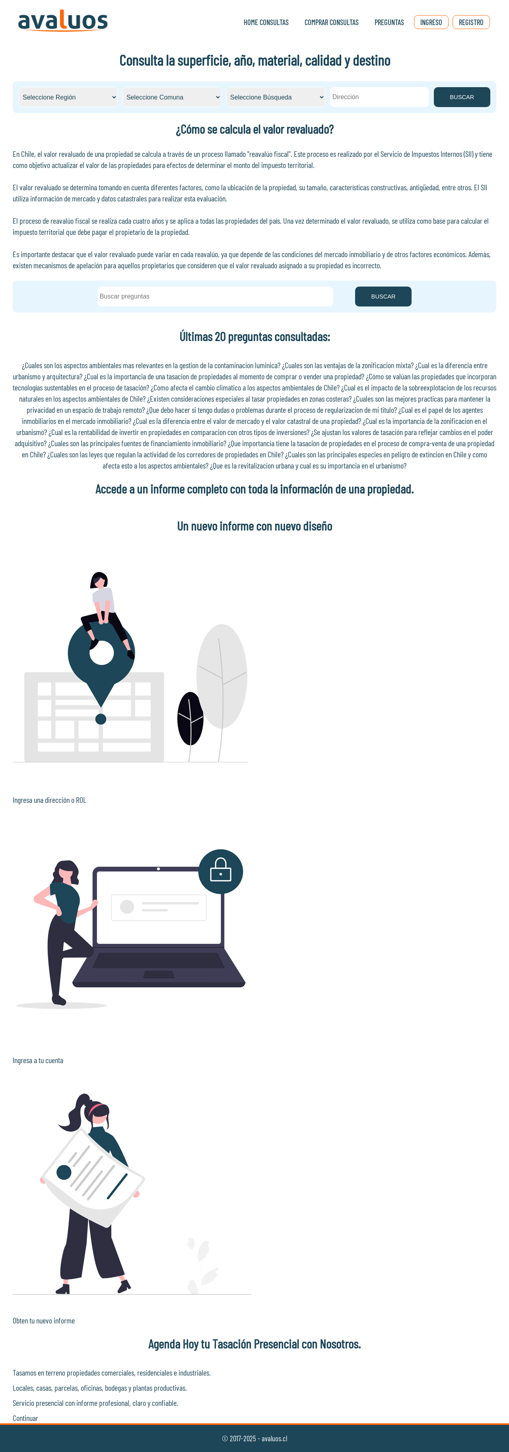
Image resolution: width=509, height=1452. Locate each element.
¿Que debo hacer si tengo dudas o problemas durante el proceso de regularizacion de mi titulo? (271, 409)
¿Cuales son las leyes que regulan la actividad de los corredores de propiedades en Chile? (165, 454)
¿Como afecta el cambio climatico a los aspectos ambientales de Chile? (245, 387)
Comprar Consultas (332, 22)
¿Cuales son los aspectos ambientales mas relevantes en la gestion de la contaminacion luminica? (151, 365)
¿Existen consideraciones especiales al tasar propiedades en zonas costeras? (249, 398)
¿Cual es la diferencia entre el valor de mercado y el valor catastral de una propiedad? (247, 420)
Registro (471, 22)
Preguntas (389, 22)
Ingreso (431, 22)
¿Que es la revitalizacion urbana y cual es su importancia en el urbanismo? (308, 465)
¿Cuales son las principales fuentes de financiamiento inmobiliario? (137, 443)
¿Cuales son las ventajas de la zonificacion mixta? (348, 365)
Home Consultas (266, 22)
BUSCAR (462, 97)
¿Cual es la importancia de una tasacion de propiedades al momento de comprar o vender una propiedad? (224, 376)
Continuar (25, 1418)
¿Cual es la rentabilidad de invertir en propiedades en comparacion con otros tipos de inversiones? (179, 432)
